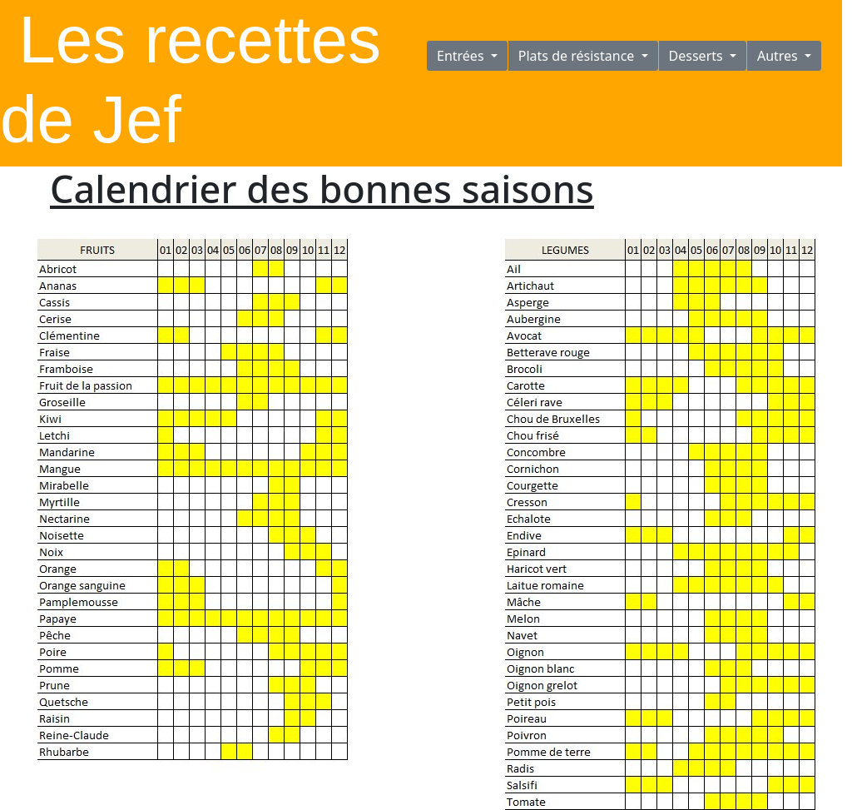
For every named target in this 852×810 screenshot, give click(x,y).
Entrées (462, 56)
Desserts (697, 56)
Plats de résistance (578, 56)
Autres (779, 56)
